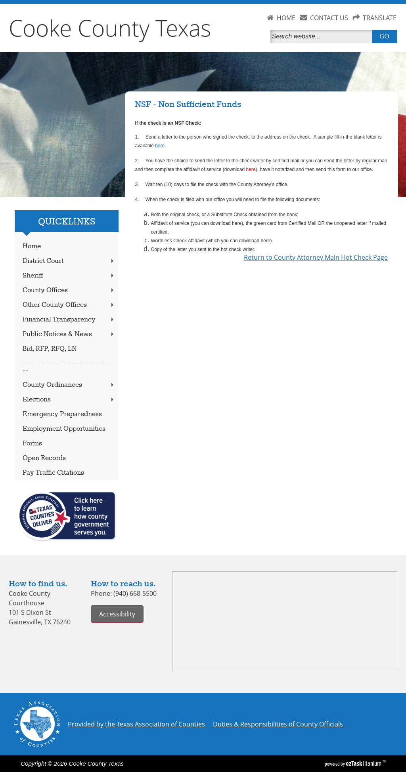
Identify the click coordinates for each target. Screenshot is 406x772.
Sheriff (69, 276)
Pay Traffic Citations (53, 473)
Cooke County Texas (110, 28)
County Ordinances (69, 385)
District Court (69, 261)
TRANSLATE (379, 17)
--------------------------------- (66, 367)
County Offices (69, 290)
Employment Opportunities (64, 429)
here (160, 145)
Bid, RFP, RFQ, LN (50, 349)
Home (32, 246)
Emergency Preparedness (62, 414)
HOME (286, 17)
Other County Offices (69, 305)
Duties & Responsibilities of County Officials (278, 724)
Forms (32, 443)
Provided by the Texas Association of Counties (136, 724)
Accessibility (117, 614)
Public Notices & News (69, 334)
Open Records (44, 458)
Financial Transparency (69, 320)
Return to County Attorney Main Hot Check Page (316, 257)
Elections (69, 400)
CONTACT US (329, 17)
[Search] (322, 36)
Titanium (364, 763)
